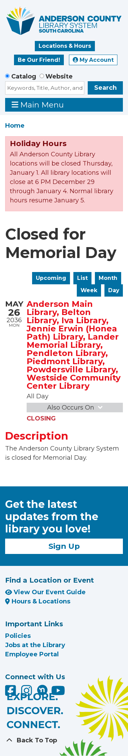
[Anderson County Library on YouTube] (58, 693)
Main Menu (38, 105)
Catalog (23, 76)
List (82, 278)
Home (15, 125)
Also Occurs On (75, 407)
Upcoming (51, 278)
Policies (18, 636)
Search (105, 87)
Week (89, 290)
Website (59, 76)
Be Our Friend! (39, 60)
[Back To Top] (64, 740)
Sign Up (64, 546)
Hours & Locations (37, 601)
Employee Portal (32, 654)
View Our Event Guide (45, 592)
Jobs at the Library (35, 645)
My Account (93, 60)
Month (108, 278)
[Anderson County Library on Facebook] (11, 693)
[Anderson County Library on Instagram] (27, 693)
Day (113, 290)
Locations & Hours (65, 46)
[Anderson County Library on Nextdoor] (42, 689)
